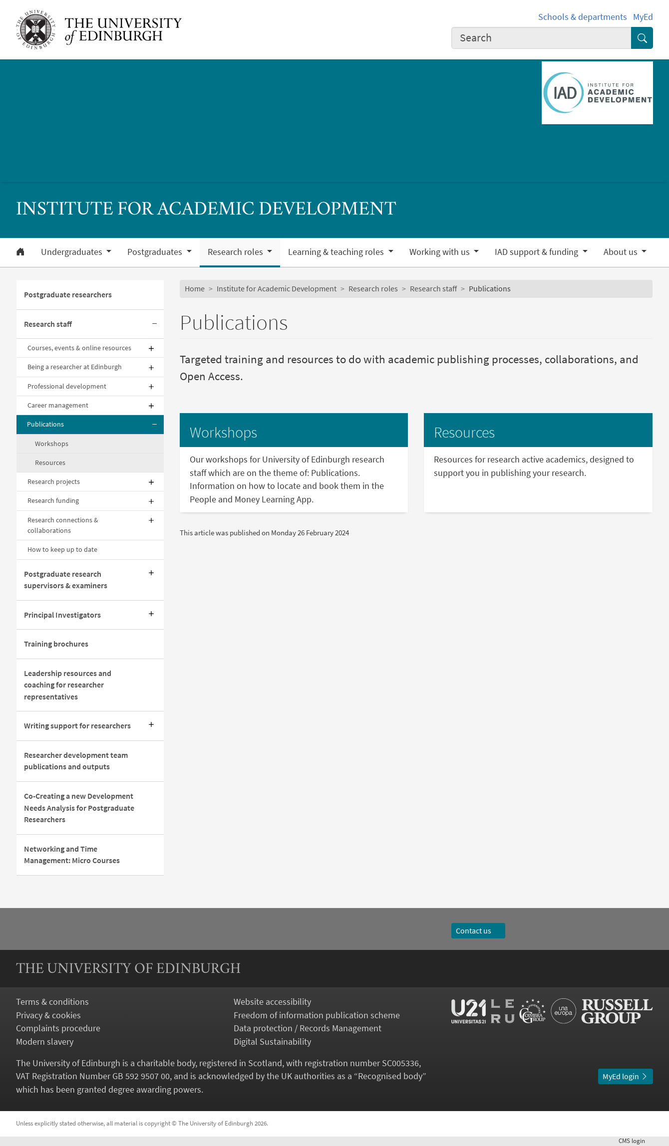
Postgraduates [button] (155, 251)
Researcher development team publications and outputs (76, 761)
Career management (57, 405)
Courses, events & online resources (79, 347)
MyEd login (626, 1076)
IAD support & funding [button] (537, 251)
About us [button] (622, 251)
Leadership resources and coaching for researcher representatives (67, 685)
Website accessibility (272, 1001)
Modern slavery (44, 1041)
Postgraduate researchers (68, 294)
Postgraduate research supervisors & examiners (65, 580)
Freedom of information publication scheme (317, 1015)
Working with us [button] (440, 251)
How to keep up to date (62, 549)
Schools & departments (582, 16)
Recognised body (390, 1076)
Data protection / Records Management (307, 1028)
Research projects (53, 481)
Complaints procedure (58, 1028)
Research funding (53, 500)
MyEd (643, 16)
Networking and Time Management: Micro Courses (72, 855)
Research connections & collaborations (62, 525)
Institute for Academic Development (276, 288)
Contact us (478, 930)
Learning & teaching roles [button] (337, 251)
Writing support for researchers (77, 725)
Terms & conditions (52, 1001)
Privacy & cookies (48, 1015)
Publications (45, 424)
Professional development (66, 386)
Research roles (373, 288)
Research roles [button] (236, 251)
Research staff (48, 324)
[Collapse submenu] (155, 324)
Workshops (51, 443)
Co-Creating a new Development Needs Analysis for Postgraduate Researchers (79, 807)
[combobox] (541, 38)
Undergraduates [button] (72, 251)
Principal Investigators (62, 615)
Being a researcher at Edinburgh (74, 366)
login (636, 1141)
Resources (50, 462)
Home (195, 288)
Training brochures (56, 644)
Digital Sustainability (272, 1041)
